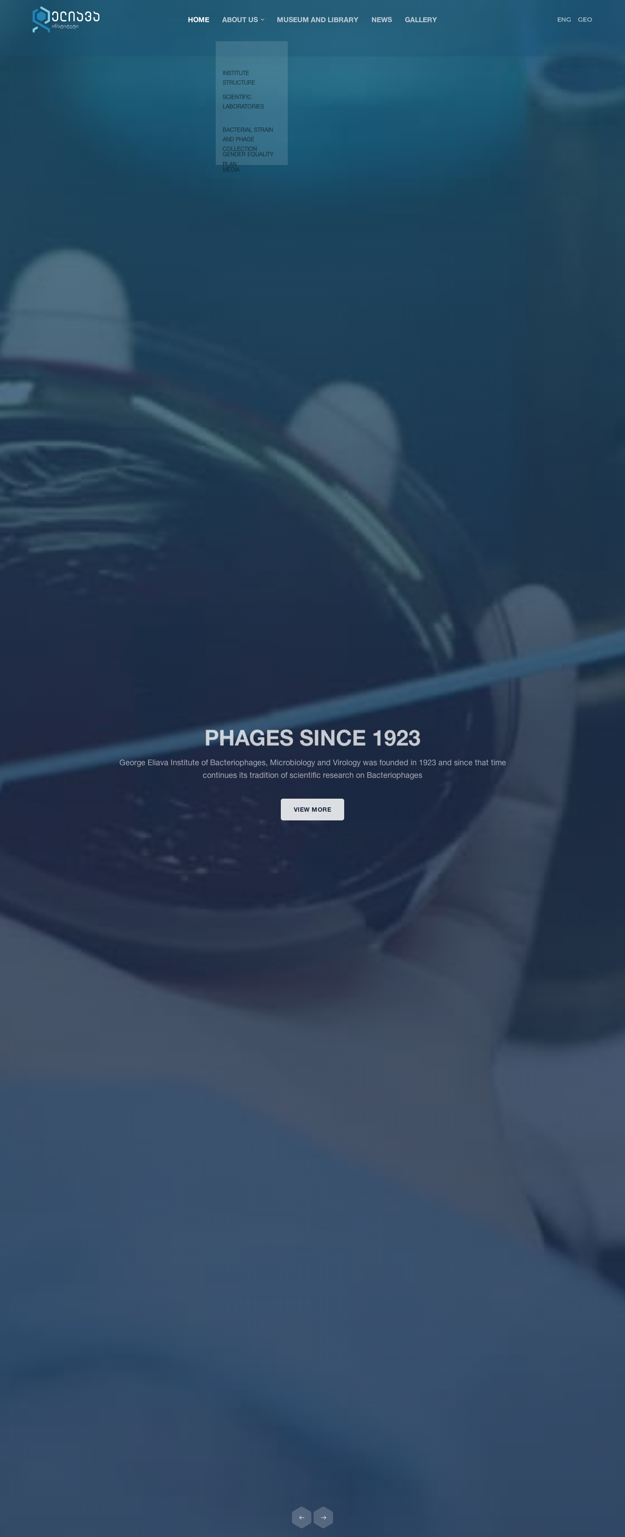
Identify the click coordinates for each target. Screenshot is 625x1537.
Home (198, 19)
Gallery (421, 19)
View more (313, 816)
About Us (243, 19)
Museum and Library (318, 19)
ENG (564, 19)
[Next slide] (323, 1517)
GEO (585, 19)
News (382, 19)
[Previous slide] (301, 1517)
